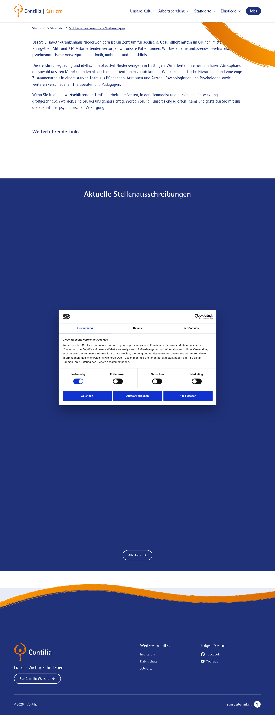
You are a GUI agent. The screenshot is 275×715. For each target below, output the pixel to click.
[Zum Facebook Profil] (210, 654)
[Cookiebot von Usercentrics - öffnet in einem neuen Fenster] (197, 316)
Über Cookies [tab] (190, 328)
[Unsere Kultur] (142, 11)
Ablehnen (87, 395)
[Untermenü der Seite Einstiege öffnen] (238, 11)
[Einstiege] (228, 11)
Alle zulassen (188, 395)
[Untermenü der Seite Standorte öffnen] (213, 11)
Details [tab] (137, 328)
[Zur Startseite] (38, 11)
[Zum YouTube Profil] (209, 661)
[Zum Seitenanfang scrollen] (243, 704)
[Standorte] (202, 11)
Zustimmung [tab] (85, 328)
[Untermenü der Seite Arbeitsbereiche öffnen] (187, 11)
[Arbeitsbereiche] (171, 11)
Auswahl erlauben (137, 395)
